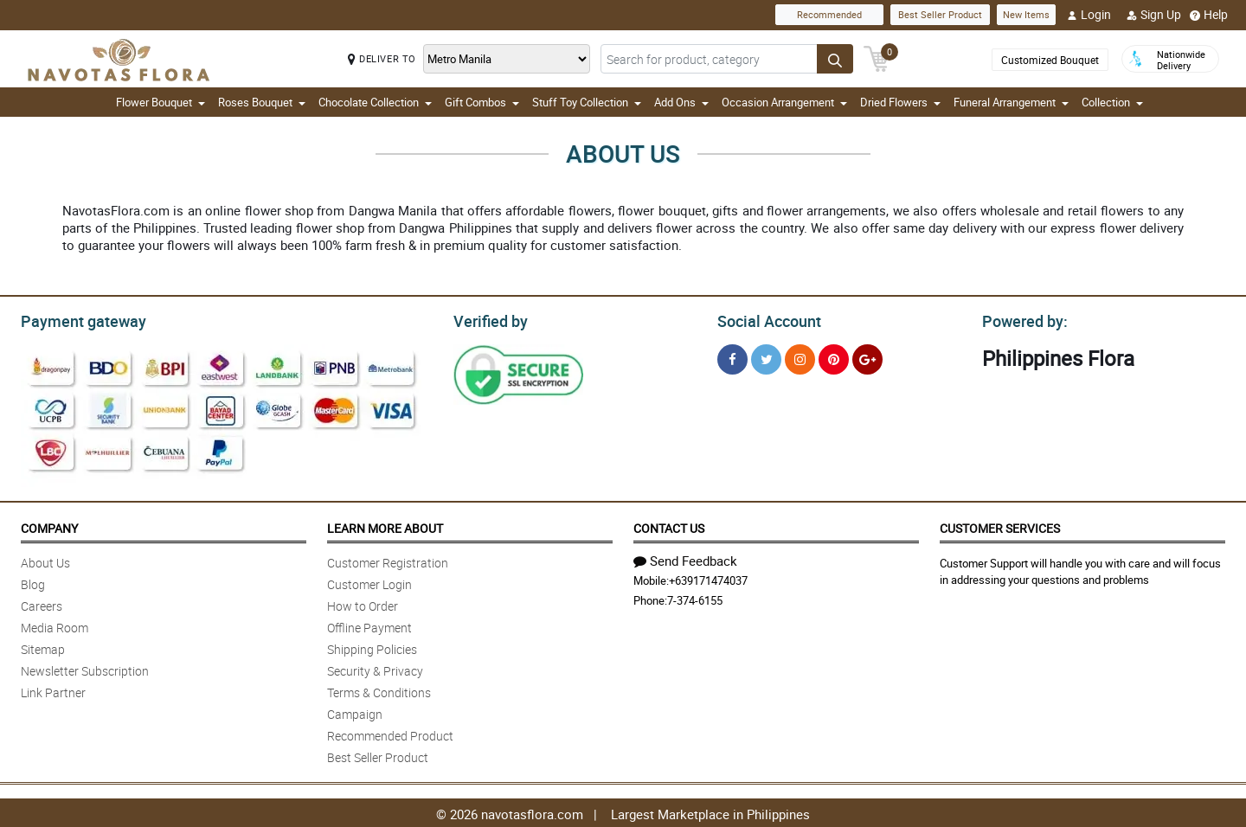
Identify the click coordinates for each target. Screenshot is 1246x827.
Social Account (764, 319)
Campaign (354, 711)
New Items (1026, 14)
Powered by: (1021, 319)
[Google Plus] (867, 357)
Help (1209, 14)
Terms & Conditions (379, 690)
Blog (33, 582)
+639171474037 (708, 578)
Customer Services (1000, 525)
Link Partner (53, 690)
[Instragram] (800, 357)
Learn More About (385, 525)
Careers (41, 603)
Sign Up (1154, 14)
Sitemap (43, 646)
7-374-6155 (695, 598)
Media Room (54, 625)
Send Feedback (685, 558)
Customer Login (369, 582)
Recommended (829, 14)
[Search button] (835, 59)
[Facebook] (732, 357)
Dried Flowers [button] (900, 102)
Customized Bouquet (1050, 60)
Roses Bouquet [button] (261, 102)
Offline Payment (369, 625)
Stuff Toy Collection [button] (586, 102)
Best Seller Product (940, 14)
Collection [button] (1112, 102)
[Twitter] (766, 357)
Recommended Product (390, 733)
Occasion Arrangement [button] (784, 102)
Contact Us (668, 525)
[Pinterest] (834, 357)
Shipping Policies (372, 646)
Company (49, 525)
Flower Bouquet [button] (160, 102)
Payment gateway (76, 319)
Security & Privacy (375, 668)
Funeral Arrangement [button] (1011, 102)
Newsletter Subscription (85, 668)
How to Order (362, 603)
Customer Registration (387, 560)
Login (1089, 14)
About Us (45, 560)
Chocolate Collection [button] (375, 102)
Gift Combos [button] (482, 102)
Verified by (488, 319)
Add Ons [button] (681, 102)
